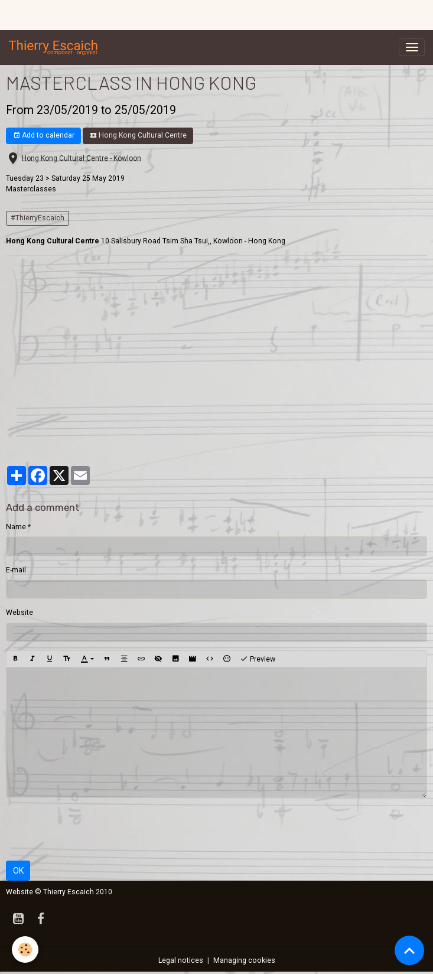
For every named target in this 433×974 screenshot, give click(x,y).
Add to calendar (43, 135)
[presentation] (95, 829)
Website (19, 612)
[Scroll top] (409, 950)
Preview (257, 659)
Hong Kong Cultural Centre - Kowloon (81, 158)
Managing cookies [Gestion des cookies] (244, 960)
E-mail (16, 570)
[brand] (55, 47)
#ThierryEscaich (37, 218)
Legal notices (180, 960)
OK (18, 870)
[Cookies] (25, 949)
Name (16, 527)
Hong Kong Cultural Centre (138, 135)
